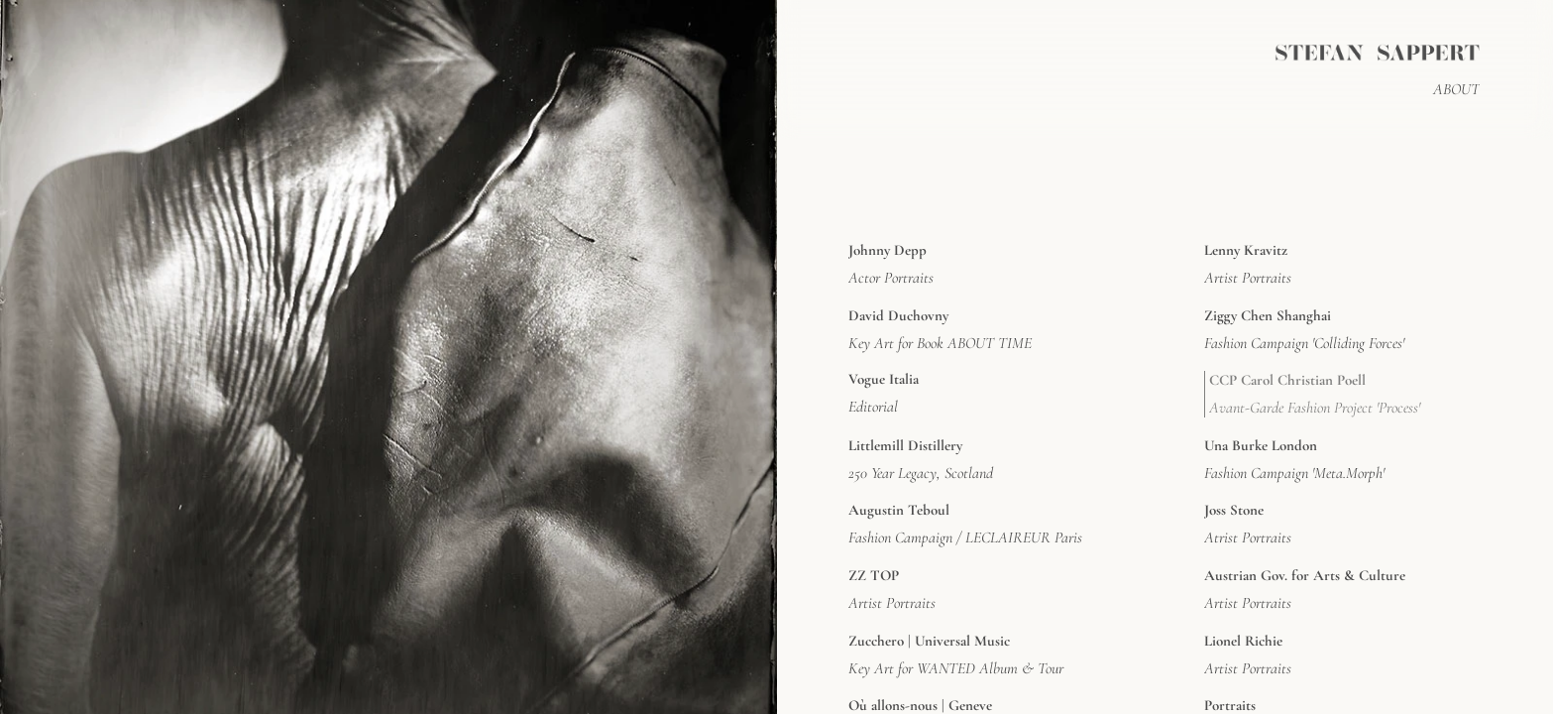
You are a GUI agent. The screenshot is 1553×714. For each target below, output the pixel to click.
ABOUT (1456, 89)
